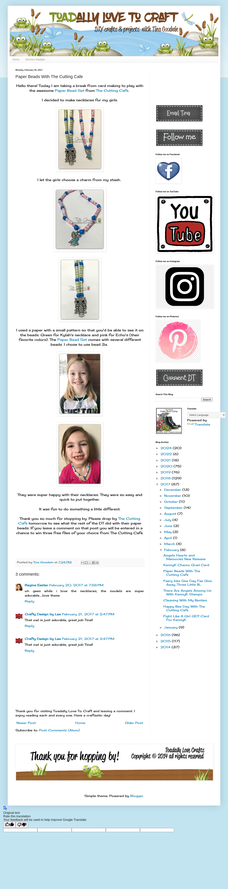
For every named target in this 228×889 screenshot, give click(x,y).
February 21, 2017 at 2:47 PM (88, 614)
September (174, 508)
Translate (198, 424)
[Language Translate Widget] (206, 415)
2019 (166, 472)
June (169, 526)
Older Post (134, 723)
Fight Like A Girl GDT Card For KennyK (186, 618)
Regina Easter (36, 585)
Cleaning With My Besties (185, 600)
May (168, 532)
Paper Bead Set (69, 91)
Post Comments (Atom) (59, 730)
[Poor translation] (22, 825)
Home (15, 59)
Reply (29, 601)
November (173, 496)
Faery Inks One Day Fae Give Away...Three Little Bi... (187, 582)
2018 (166, 478)
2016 (166, 635)
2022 (166, 454)
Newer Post (26, 723)
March (170, 544)
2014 (166, 647)
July (168, 520)
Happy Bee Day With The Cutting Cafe (184, 608)
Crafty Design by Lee (43, 614)
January (171, 627)
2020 (167, 466)
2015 (166, 641)
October (171, 502)
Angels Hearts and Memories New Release (184, 557)
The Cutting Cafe (112, 91)
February (172, 550)
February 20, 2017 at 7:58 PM (76, 585)
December (173, 490)
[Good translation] (9, 825)
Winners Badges (35, 59)
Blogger (136, 796)
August (170, 514)
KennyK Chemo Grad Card (186, 565)
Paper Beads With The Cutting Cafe (181, 573)
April (168, 538)
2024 (166, 448)
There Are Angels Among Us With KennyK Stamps (187, 592)
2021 (166, 460)
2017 (165, 484)
